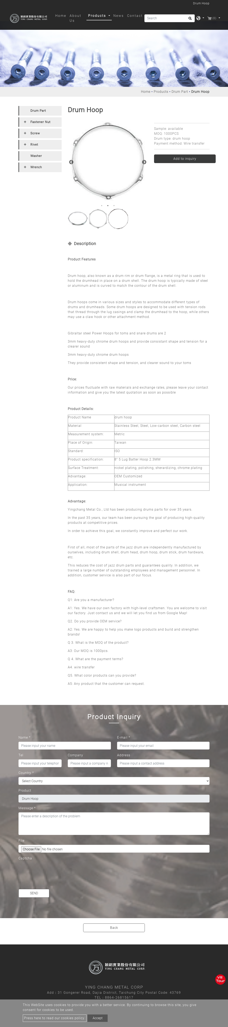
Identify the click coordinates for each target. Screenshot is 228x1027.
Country (26, 773)
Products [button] (97, 16)
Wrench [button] (36, 167)
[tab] (40, 111)
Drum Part (180, 92)
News (118, 16)
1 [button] (102, 206)
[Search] (169, 18)
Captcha (25, 858)
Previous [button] (71, 162)
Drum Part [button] (38, 111)
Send (34, 893)
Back (114, 928)
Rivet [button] (34, 144)
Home (61, 15)
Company (75, 755)
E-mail (123, 737)
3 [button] (114, 206)
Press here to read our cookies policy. (54, 1018)
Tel (20, 755)
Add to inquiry (184, 159)
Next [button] (144, 162)
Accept (97, 1018)
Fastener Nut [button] (40, 122)
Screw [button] (35, 133)
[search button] (189, 20)
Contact (135, 16)
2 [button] (108, 206)
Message (27, 808)
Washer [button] (36, 156)
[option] (108, 161)
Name (24, 737)
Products (161, 92)
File (21, 841)
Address (123, 755)
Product (24, 790)
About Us (75, 18)
